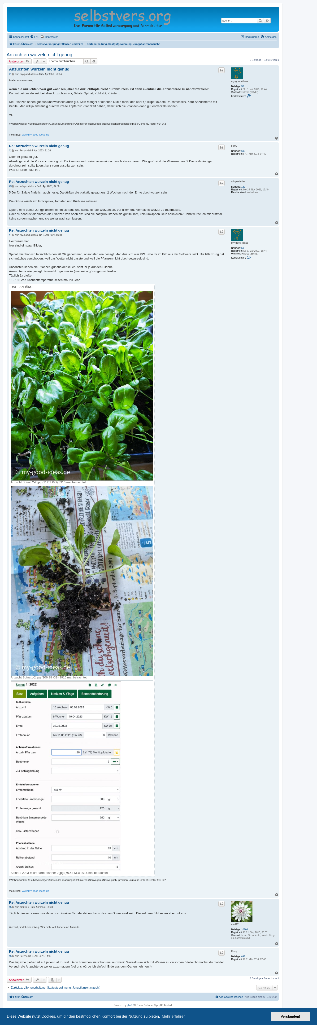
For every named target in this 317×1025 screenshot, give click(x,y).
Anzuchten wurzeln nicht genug (39, 54)
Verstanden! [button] (290, 1016)
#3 (10, 186)
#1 (10, 74)
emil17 (235, 924)
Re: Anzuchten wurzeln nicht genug (39, 146)
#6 (10, 956)
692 (243, 151)
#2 (10, 150)
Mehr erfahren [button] (174, 1016)
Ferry (234, 146)
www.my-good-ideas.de (35, 134)
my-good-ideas (239, 81)
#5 (10, 907)
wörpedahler (238, 181)
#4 (10, 235)
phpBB (130, 1005)
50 (242, 86)
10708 (244, 929)
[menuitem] (34, 37)
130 (243, 186)
